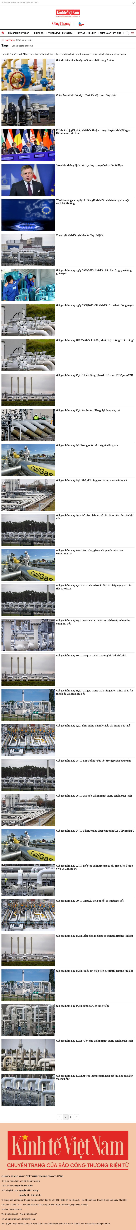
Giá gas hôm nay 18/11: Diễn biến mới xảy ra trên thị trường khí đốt (94, 935)
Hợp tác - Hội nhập (86, 33)
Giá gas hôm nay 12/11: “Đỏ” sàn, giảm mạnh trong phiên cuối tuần (94, 1040)
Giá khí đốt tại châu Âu (22, 46)
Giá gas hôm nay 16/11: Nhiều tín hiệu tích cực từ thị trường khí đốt (94, 970)
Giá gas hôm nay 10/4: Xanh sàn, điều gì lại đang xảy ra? (88, 410)
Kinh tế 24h (38, 33)
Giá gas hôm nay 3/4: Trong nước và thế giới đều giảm (87, 445)
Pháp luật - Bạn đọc (110, 33)
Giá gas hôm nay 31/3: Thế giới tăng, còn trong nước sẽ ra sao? (91, 480)
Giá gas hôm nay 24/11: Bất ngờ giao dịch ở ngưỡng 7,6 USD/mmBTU (95, 830)
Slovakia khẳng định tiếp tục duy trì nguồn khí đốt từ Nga (89, 165)
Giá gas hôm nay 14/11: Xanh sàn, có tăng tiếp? (82, 1005)
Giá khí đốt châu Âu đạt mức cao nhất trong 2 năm (85, 60)
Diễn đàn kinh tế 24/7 (18, 33)
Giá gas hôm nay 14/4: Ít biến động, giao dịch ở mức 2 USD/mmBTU (94, 375)
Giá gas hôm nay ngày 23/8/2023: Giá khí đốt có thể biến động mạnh (95, 305)
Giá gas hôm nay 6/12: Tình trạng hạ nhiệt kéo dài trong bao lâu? (93, 725)
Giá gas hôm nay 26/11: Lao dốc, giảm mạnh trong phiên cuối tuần (94, 795)
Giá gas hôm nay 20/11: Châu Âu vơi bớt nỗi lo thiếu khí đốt (90, 900)
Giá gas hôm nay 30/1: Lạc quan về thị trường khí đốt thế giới (91, 655)
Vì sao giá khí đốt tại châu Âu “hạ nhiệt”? (79, 235)
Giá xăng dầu (24, 40)
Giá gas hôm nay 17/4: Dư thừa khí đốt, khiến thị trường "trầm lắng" (95, 340)
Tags (5, 45)
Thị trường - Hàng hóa (60, 33)
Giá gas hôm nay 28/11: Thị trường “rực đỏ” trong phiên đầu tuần (93, 760)
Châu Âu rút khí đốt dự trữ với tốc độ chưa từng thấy (86, 95)
